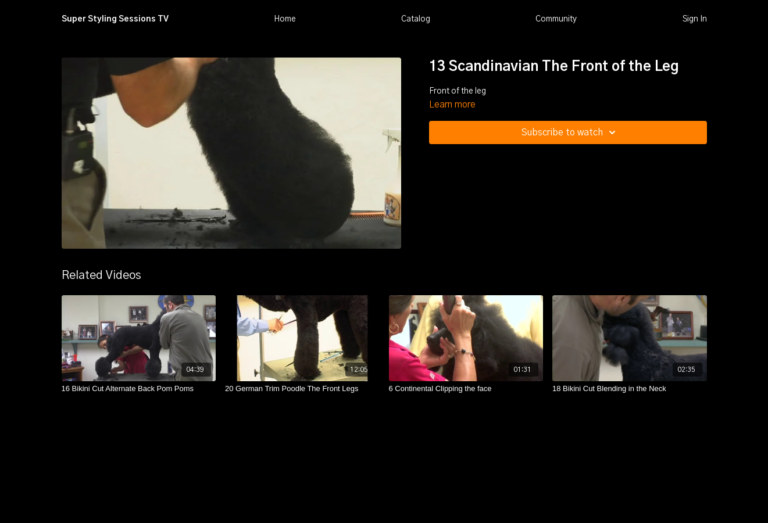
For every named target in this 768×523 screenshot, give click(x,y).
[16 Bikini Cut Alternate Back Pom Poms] (139, 389)
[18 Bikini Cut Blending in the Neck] (629, 389)
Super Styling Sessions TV (115, 19)
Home (285, 19)
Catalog (415, 19)
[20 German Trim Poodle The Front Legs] (302, 389)
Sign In (695, 19)
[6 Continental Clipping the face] (466, 389)
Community (556, 19)
